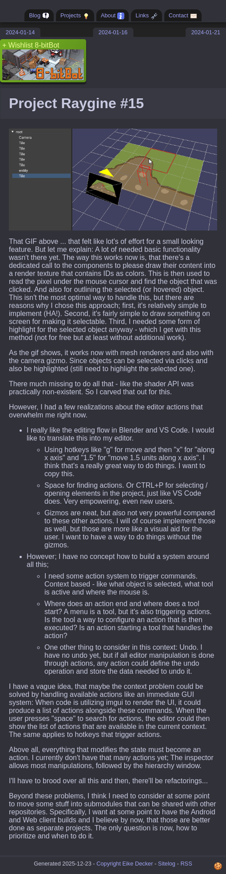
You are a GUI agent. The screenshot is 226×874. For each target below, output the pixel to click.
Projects (75, 16)
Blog (39, 16)
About (112, 16)
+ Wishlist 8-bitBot (43, 60)
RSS (186, 863)
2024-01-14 (20, 32)
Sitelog (166, 863)
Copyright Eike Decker (124, 863)
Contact (183, 16)
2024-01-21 (205, 32)
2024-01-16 (113, 32)
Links (146, 16)
